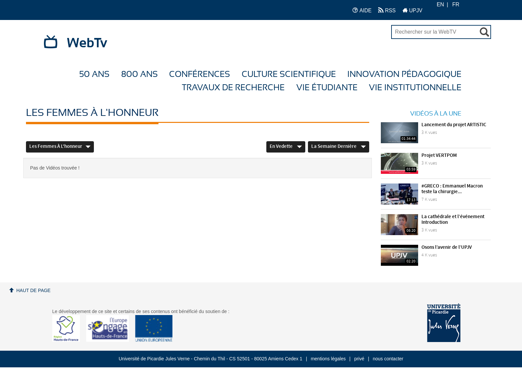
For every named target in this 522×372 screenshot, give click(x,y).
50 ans (94, 74)
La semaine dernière (338, 146)
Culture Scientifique (289, 74)
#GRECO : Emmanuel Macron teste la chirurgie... (452, 189)
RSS (386, 10)
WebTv (87, 43)
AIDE (362, 10)
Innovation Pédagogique (404, 74)
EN (440, 4)
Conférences (199, 74)
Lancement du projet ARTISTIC (453, 125)
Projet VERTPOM (439, 155)
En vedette (286, 146)
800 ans (139, 74)
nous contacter (388, 358)
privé (359, 358)
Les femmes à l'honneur (60, 146)
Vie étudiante (327, 88)
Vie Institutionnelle (415, 88)
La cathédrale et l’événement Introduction (452, 219)
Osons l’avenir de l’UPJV (446, 247)
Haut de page (33, 290)
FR (455, 4)
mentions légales (328, 358)
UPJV (412, 10)
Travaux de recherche (233, 88)
